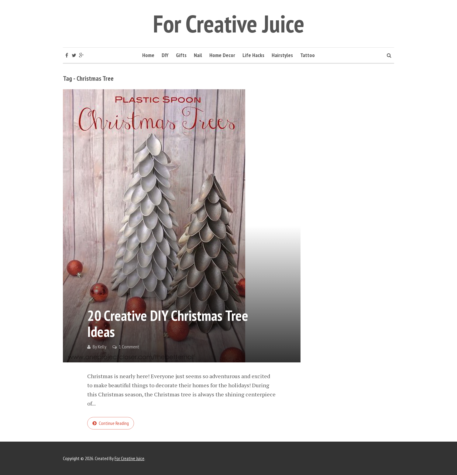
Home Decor (222, 55)
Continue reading (114, 423)
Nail (198, 55)
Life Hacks (253, 55)
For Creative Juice (228, 23)
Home (148, 55)
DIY (165, 55)
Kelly (102, 347)
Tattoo (307, 55)
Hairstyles (282, 55)
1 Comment (129, 347)
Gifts (181, 55)
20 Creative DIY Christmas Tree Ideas (167, 323)
